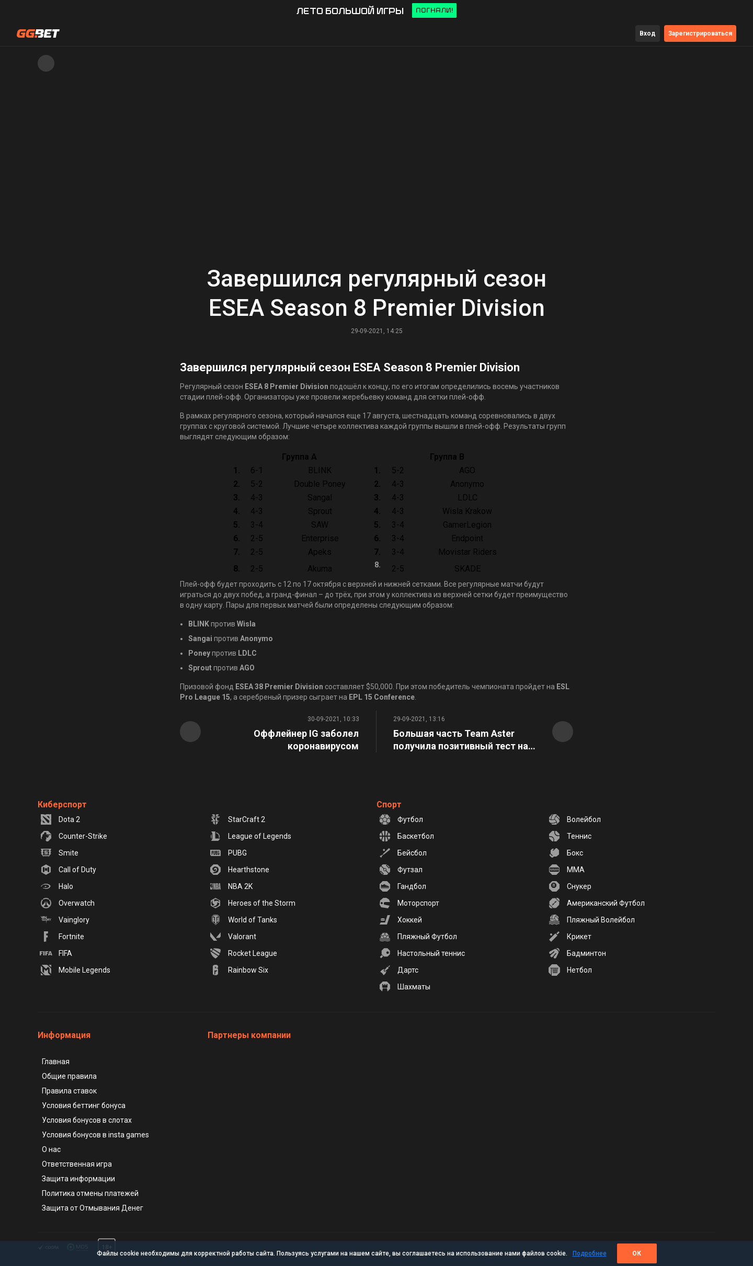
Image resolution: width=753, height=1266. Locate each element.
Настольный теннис (422, 953)
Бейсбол (403, 853)
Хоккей (400, 920)
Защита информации (78, 1178)
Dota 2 (60, 819)
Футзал (401, 869)
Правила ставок (69, 1091)
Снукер (569, 886)
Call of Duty (68, 869)
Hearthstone (239, 869)
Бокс (565, 853)
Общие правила (69, 1076)
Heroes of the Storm (252, 903)
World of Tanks (243, 920)
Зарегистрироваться (700, 33)
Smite (59, 853)
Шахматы (404, 986)
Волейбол (574, 819)
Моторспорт (409, 903)
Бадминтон (577, 953)
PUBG (228, 853)
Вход (648, 33)
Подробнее (590, 1253)
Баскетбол (406, 836)
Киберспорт (62, 804)
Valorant (232, 936)
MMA (566, 869)
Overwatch (67, 903)
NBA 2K (231, 886)
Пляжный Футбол (418, 936)
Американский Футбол (596, 903)
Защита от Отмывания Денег (92, 1208)
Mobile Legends (75, 970)
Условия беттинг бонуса (84, 1105)
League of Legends (250, 836)
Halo (56, 886)
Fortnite (62, 936)
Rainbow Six (238, 970)
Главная (56, 1061)
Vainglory (64, 920)
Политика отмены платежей (90, 1193)
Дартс (398, 970)
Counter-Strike (73, 836)
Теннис (569, 836)
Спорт (389, 804)
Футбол (401, 819)
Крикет (569, 936)
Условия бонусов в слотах (87, 1120)
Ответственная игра (77, 1164)
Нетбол (570, 970)
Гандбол (402, 886)
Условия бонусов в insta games (95, 1135)
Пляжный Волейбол (591, 920)
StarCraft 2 (237, 819)
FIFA (56, 953)
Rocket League (243, 953)
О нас (51, 1149)
